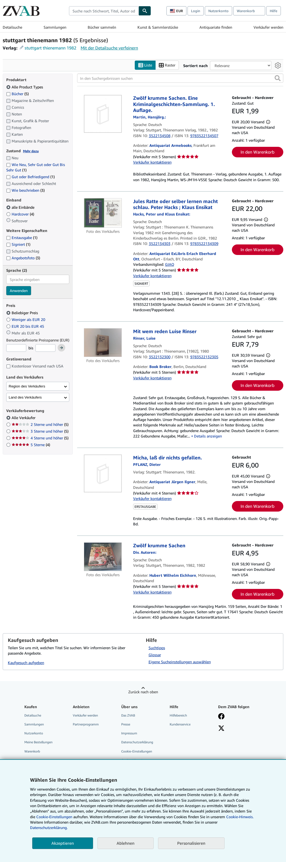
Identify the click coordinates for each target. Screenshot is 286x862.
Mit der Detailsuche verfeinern (109, 48)
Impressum (129, 733)
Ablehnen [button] (125, 843)
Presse (125, 724)
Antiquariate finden (215, 27)
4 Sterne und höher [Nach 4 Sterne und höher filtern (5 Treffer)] (40, 438)
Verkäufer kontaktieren (152, 162)
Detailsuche (12, 27)
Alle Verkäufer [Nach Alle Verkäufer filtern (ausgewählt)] (24, 417)
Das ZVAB (128, 715)
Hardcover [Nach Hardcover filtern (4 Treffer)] (20, 214)
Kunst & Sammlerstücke (157, 27)
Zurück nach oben (143, 691)
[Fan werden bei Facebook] (221, 717)
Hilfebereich (178, 715)
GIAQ (169, 264)
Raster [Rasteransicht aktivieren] (167, 65)
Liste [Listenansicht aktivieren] (145, 65)
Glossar (155, 654)
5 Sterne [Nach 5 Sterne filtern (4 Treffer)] (31, 444)
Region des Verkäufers (27, 386)
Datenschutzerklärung (137, 742)
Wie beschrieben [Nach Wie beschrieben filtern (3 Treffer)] (25, 190)
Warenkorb (32, 751)
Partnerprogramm (86, 724)
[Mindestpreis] (16, 348)
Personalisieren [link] (191, 843)
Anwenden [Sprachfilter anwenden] (19, 290)
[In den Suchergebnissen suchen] (180, 78)
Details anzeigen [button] (208, 436)
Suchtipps (157, 647)
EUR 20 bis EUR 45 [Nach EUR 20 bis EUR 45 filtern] (25, 326)
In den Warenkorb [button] (257, 152)
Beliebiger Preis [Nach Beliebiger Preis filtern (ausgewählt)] (22, 312)
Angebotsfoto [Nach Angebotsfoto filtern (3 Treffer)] (23, 258)
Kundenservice (180, 724)
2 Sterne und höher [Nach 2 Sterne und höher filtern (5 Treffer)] (40, 424)
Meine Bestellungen (38, 742)
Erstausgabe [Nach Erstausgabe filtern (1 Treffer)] (21, 237)
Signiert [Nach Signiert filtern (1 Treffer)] (18, 244)
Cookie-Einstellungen (54, 816)
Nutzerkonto (218, 11)
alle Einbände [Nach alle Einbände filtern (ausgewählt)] (20, 207)
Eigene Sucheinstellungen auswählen (180, 661)
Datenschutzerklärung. (49, 827)
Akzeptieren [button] (62, 843)
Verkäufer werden (268, 27)
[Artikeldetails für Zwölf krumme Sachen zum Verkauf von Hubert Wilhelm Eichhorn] (103, 556)
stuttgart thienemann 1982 (50, 48)
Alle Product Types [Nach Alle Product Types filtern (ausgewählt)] (25, 87)
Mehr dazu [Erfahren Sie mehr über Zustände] (31, 151)
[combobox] (104, 10)
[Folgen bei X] (221, 729)
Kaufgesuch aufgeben (26, 662)
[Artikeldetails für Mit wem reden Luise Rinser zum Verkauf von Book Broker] (103, 342)
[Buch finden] (145, 10)
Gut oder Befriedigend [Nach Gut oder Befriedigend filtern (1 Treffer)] (30, 176)
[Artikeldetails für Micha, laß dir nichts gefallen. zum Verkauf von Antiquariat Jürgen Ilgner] (103, 473)
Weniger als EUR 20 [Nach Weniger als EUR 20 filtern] (26, 319)
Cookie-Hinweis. (240, 816)
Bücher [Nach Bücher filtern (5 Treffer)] (17, 93)
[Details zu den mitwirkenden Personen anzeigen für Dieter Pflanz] (147, 464)
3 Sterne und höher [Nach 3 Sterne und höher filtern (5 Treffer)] (40, 431)
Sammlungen (55, 27)
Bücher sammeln (102, 27)
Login (195, 11)
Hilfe (273, 11)
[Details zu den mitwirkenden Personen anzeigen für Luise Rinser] (144, 338)
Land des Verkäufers (25, 397)
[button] (278, 78)
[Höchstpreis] (45, 348)
